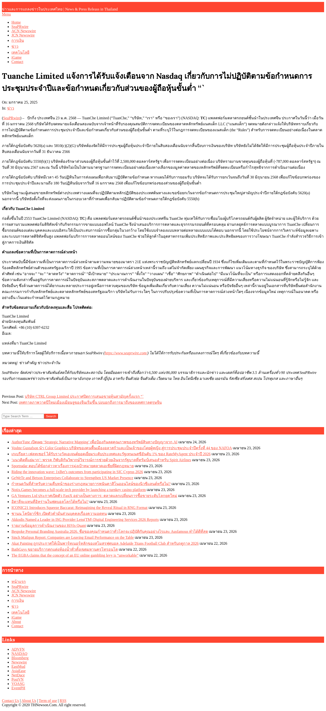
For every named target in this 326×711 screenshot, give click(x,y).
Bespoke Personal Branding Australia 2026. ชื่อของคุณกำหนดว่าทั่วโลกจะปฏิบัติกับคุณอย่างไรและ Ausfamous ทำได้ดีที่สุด (109, 531)
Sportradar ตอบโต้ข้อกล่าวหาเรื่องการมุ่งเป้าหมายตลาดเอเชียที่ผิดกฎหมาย (72, 466)
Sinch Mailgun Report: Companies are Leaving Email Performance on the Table (72, 537)
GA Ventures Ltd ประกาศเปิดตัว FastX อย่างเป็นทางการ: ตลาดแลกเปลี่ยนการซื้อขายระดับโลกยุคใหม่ (94, 496)
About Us (28, 701)
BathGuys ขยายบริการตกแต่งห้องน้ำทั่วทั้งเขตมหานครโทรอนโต (64, 549)
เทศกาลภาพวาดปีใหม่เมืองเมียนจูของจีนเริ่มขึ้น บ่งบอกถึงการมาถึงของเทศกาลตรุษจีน (90, 402)
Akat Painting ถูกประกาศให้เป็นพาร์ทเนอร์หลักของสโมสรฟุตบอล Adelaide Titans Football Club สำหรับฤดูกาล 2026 (105, 543)
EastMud (18, 666)
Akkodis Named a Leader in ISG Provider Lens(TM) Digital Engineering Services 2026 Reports (85, 520)
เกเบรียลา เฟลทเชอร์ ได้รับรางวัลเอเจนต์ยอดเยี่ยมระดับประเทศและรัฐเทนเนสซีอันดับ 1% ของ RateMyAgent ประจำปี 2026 (111, 454)
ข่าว (10, 108)
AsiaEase (18, 671)
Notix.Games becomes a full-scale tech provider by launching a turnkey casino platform (78, 490)
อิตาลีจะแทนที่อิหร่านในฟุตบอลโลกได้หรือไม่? (49, 502)
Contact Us (10, 701)
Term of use (48, 701)
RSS (63, 701)
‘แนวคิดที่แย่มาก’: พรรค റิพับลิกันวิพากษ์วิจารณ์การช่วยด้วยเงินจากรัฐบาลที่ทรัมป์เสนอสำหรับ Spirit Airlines (101, 460)
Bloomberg (20, 658)
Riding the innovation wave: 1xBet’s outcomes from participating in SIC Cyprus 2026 (77, 472)
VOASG (18, 684)
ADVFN (18, 649)
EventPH (18, 688)
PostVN (17, 679)
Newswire (19, 662)
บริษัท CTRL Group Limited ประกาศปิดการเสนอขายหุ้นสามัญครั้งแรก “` (84, 396)
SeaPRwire (11, 118)
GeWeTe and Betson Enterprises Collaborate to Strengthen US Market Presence (72, 478)
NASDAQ (19, 654)
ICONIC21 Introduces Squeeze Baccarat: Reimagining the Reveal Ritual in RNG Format (79, 508)
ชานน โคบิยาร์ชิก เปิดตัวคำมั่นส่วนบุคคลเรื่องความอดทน (59, 514)
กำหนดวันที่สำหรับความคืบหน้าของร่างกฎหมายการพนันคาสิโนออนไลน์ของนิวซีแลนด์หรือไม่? (91, 484)
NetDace (18, 675)
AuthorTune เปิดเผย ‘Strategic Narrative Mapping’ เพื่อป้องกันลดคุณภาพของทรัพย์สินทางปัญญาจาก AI (94, 442)
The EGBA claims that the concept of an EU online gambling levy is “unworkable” (75, 555)
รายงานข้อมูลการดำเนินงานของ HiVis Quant (48, 525)
